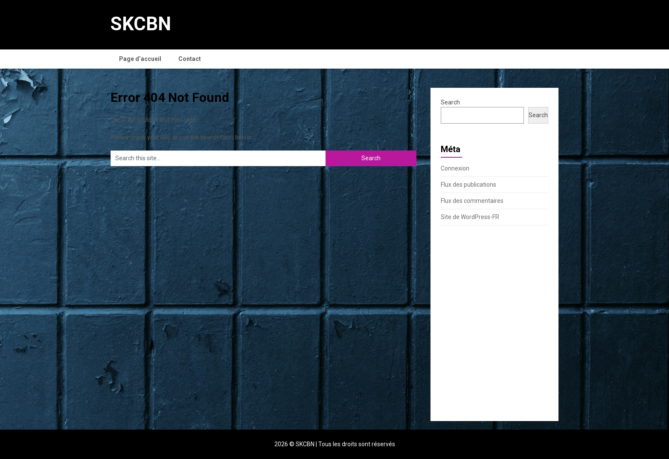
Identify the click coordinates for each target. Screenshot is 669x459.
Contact (189, 58)
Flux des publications (468, 184)
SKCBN (141, 24)
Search (450, 102)
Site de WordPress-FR (470, 217)
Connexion (455, 168)
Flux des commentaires (472, 200)
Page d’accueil (140, 58)
